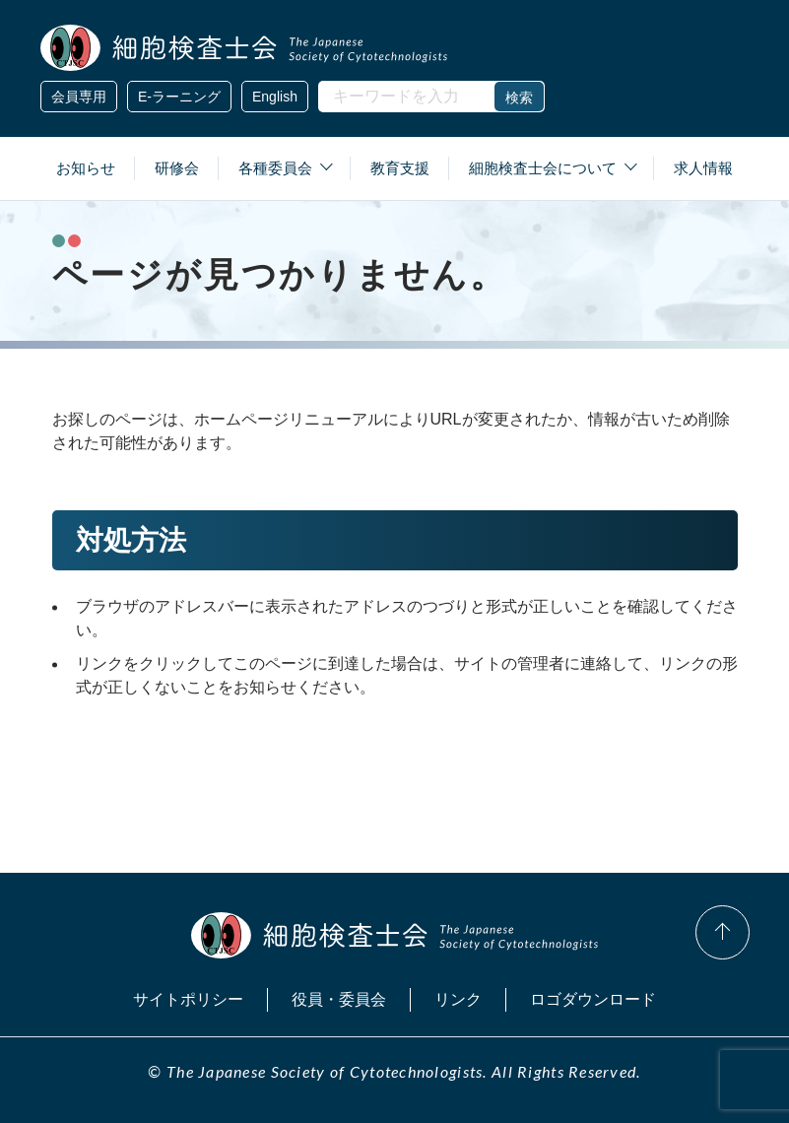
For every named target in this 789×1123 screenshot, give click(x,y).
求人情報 (703, 168)
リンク (458, 999)
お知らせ (85, 168)
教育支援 (399, 168)
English (274, 96)
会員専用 (78, 96)
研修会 (177, 168)
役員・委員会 (339, 999)
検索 (519, 97)
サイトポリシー (188, 999)
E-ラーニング (179, 96)
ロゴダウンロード (593, 999)
